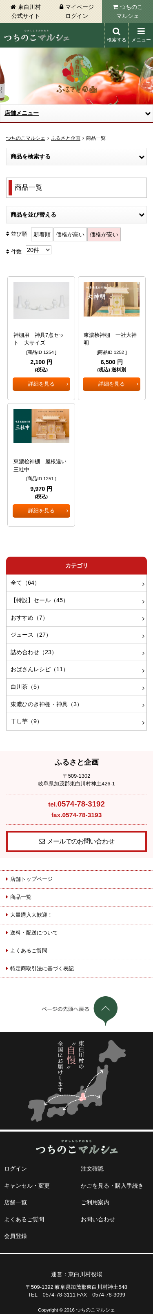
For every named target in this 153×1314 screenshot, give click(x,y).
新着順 (42, 234)
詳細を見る (41, 384)
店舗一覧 (15, 1202)
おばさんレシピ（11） (40, 669)
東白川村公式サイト (26, 11)
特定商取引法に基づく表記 (42, 968)
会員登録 (15, 1236)
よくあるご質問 (28, 951)
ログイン (15, 1168)
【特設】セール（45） (40, 600)
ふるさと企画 (65, 138)
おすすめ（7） (29, 617)
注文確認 (92, 1168)
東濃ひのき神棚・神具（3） (46, 704)
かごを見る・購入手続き (112, 1185)
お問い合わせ (98, 1219)
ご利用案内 (95, 1202)
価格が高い (70, 234)
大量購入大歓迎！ (31, 915)
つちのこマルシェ (129, 11)
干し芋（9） (26, 721)
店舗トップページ (31, 879)
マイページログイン (79, 11)
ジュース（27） (31, 634)
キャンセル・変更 (27, 1185)
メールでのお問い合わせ (80, 841)
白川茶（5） (26, 686)
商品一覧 (20, 897)
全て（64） (25, 582)
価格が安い (104, 234)
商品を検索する (31, 156)
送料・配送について (34, 933)
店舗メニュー (21, 113)
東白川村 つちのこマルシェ (36, 35)
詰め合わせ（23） (34, 652)
